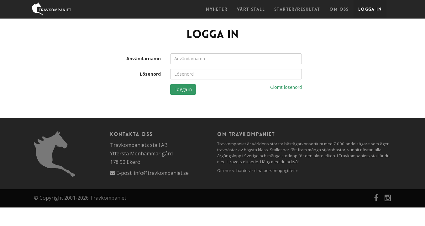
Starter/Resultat (297, 9)
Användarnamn (143, 59)
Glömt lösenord (286, 87)
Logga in (370, 9)
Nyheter (217, 9)
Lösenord (150, 74)
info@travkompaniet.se (161, 173)
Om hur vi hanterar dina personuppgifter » (257, 170)
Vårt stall (251, 9)
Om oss (339, 9)
